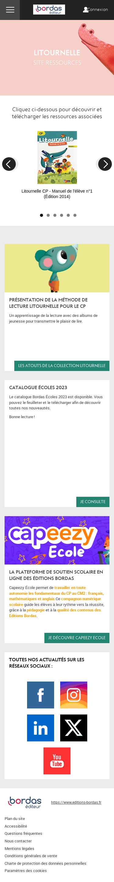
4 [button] (61, 215)
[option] (57, 162)
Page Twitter (73, 727)
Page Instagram (73, 695)
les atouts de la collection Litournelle (61, 365)
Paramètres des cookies (26, 870)
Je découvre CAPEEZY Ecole (76, 637)
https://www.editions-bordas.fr (76, 802)
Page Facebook (40, 695)
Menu (10, 10)
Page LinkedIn (40, 727)
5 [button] (68, 215)
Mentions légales (19, 848)
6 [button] (75, 215)
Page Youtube (57, 760)
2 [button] (48, 215)
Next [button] (105, 164)
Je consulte (92, 501)
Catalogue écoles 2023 (38, 387)
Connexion (97, 9)
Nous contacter (18, 841)
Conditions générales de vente (31, 855)
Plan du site (15, 818)
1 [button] (41, 215)
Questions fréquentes (23, 833)
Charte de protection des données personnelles (45, 863)
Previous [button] (9, 164)
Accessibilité (16, 826)
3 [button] (55, 215)
